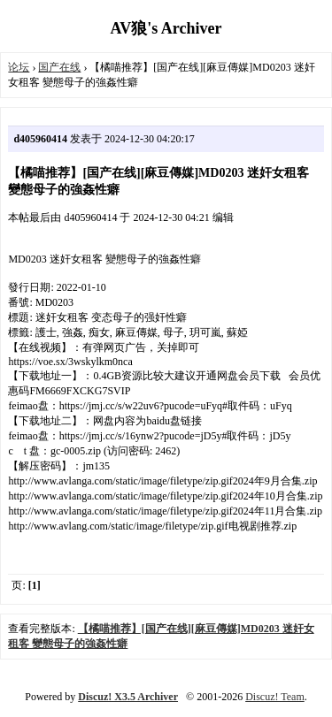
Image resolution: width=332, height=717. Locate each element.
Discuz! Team (275, 696)
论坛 (18, 67)
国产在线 (59, 67)
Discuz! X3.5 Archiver (128, 696)
